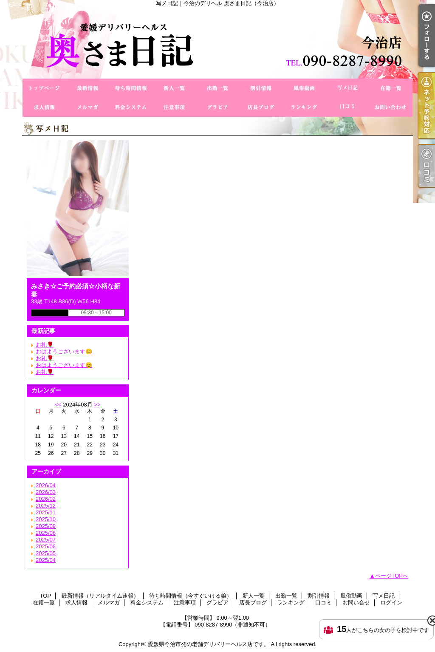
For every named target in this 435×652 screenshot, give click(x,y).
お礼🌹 (45, 345)
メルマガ (87, 107)
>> (97, 404)
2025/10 (46, 519)
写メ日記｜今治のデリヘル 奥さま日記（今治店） (217, 42)
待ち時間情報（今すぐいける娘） (131, 88)
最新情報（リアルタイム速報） (87, 88)
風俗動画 (304, 88)
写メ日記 (347, 88)
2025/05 (46, 553)
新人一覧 (174, 88)
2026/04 (46, 485)
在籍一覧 (390, 88)
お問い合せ (390, 107)
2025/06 (46, 546)
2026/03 (46, 492)
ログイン (391, 602)
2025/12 (46, 505)
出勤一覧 (217, 88)
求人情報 (44, 107)
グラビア (217, 107)
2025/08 (46, 533)
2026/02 (46, 499)
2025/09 (46, 526)
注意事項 (174, 107)
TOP (44, 88)
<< (58, 404)
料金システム (131, 107)
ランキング (304, 107)
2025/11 (46, 512)
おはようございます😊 (64, 351)
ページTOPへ (392, 576)
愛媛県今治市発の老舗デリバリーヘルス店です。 (208, 644)
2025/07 (46, 539)
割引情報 (260, 88)
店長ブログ (260, 107)
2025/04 (46, 560)
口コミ (347, 107)
